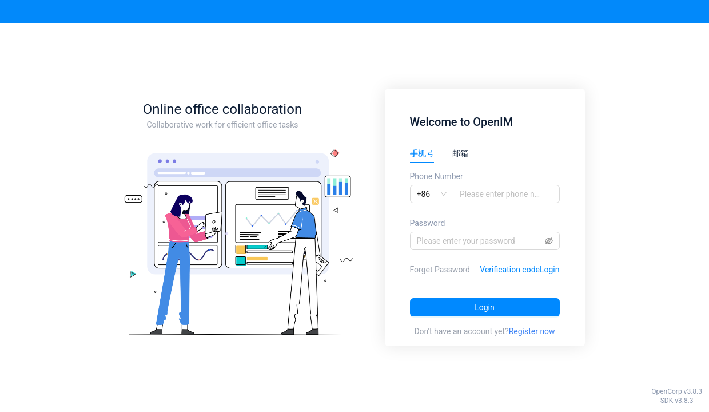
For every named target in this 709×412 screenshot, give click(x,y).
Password (427, 223)
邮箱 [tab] (460, 153)
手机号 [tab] (422, 153)
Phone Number (436, 176)
